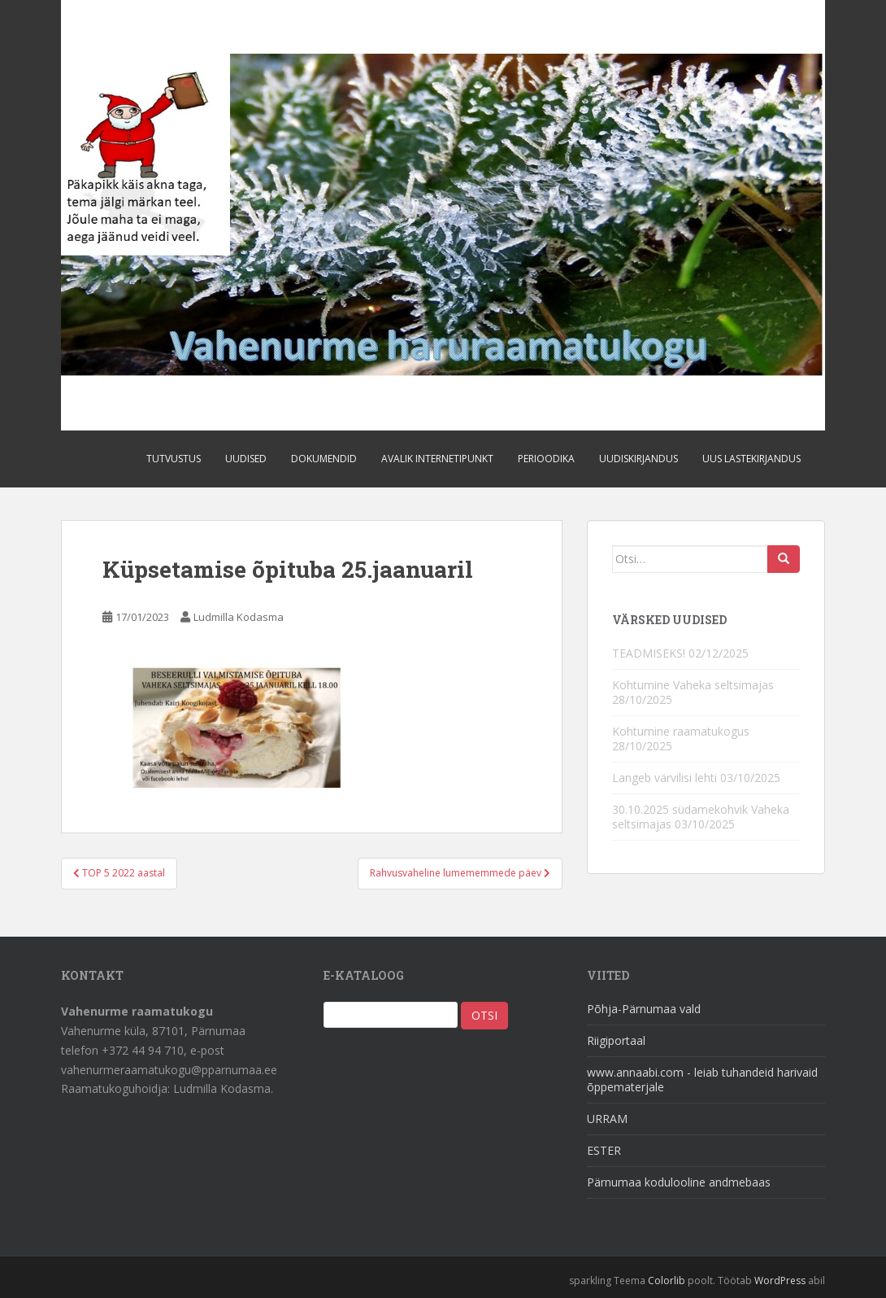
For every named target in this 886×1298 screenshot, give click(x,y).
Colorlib (666, 1280)
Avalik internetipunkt (437, 458)
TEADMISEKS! (648, 653)
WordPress (780, 1280)
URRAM (607, 1118)
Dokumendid (324, 458)
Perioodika (546, 458)
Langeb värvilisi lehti (664, 777)
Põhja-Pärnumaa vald (644, 1008)
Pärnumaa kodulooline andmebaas (679, 1182)
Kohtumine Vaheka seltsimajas (693, 685)
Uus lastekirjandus (751, 458)
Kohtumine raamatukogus (680, 731)
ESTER (604, 1150)
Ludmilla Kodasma (238, 617)
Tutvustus (173, 458)
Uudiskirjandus (638, 458)
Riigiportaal (616, 1040)
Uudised (246, 458)
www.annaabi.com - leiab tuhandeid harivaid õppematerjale (702, 1079)
